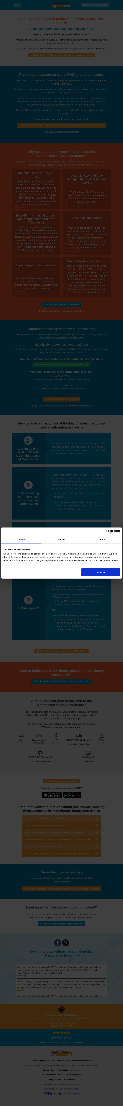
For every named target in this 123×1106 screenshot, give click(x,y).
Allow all (100, 572)
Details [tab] (61, 539)
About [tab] (102, 539)
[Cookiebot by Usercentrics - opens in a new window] (108, 532)
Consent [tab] (21, 539)
